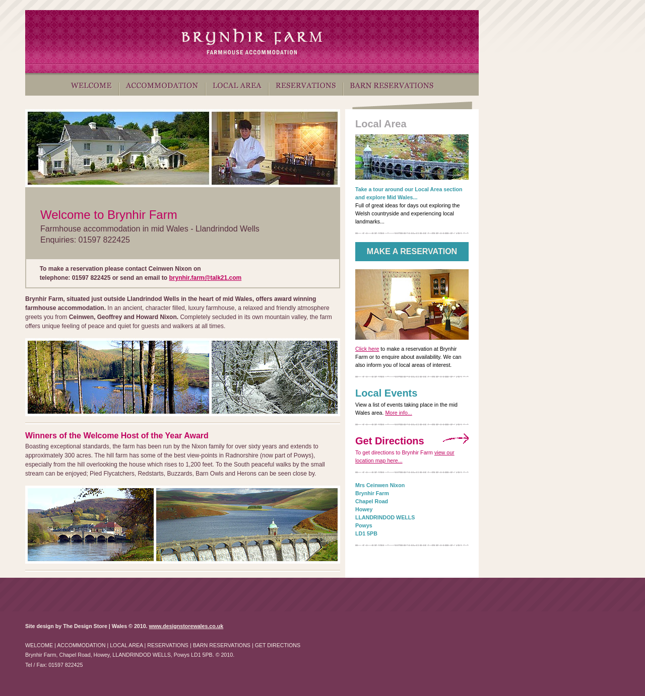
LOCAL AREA (126, 645)
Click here (367, 349)
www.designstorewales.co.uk (186, 626)
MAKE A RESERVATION (412, 251)
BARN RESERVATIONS (221, 645)
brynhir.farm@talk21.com (205, 277)
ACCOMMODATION (81, 645)
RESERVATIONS (167, 645)
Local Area (381, 123)
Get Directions (389, 440)
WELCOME (39, 645)
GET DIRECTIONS (277, 645)
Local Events (386, 393)
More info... (398, 413)
